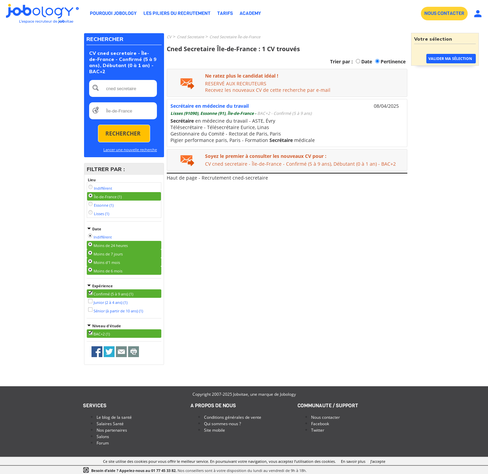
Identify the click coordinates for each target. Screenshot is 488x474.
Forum (103, 443)
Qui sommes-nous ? (222, 424)
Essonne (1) (104, 205)
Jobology (288, 394)
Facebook (320, 424)
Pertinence (393, 61)
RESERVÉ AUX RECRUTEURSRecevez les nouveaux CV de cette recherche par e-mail (267, 86)
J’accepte (377, 461)
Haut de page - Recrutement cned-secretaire (217, 177)
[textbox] (123, 88)
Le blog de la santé (114, 417)
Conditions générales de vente (232, 417)
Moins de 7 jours (108, 253)
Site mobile (214, 430)
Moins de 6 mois (108, 270)
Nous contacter (325, 417)
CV (169, 36)
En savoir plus (353, 461)
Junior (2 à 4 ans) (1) (110, 302)
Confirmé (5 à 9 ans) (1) (113, 293)
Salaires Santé (110, 424)
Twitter (317, 430)
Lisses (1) (101, 213)
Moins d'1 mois (107, 262)
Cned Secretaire (190, 36)
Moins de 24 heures (111, 245)
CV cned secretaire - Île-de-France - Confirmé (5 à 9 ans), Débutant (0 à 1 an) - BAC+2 (300, 164)
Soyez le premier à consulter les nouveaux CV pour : (265, 156)
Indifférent (103, 188)
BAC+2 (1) (102, 333)
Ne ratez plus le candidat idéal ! (241, 76)
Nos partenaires (112, 430)
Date (366, 61)
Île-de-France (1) (108, 196)
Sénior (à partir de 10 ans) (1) (118, 310)
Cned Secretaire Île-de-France (234, 36)
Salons (103, 436)
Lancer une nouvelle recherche (130, 149)
